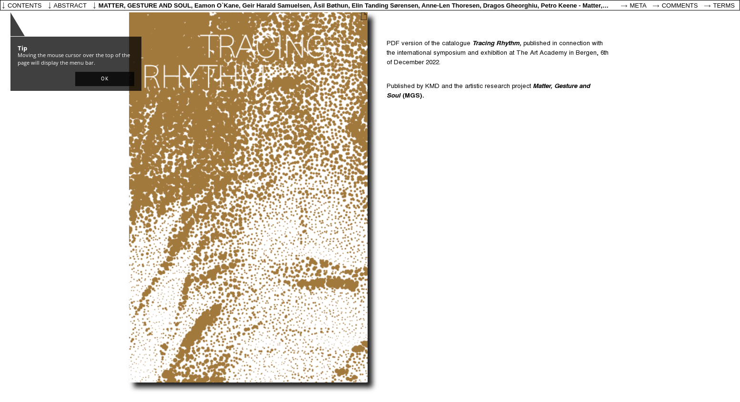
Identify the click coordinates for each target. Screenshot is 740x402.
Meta (638, 5)
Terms (724, 5)
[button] (104, 79)
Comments (680, 5)
